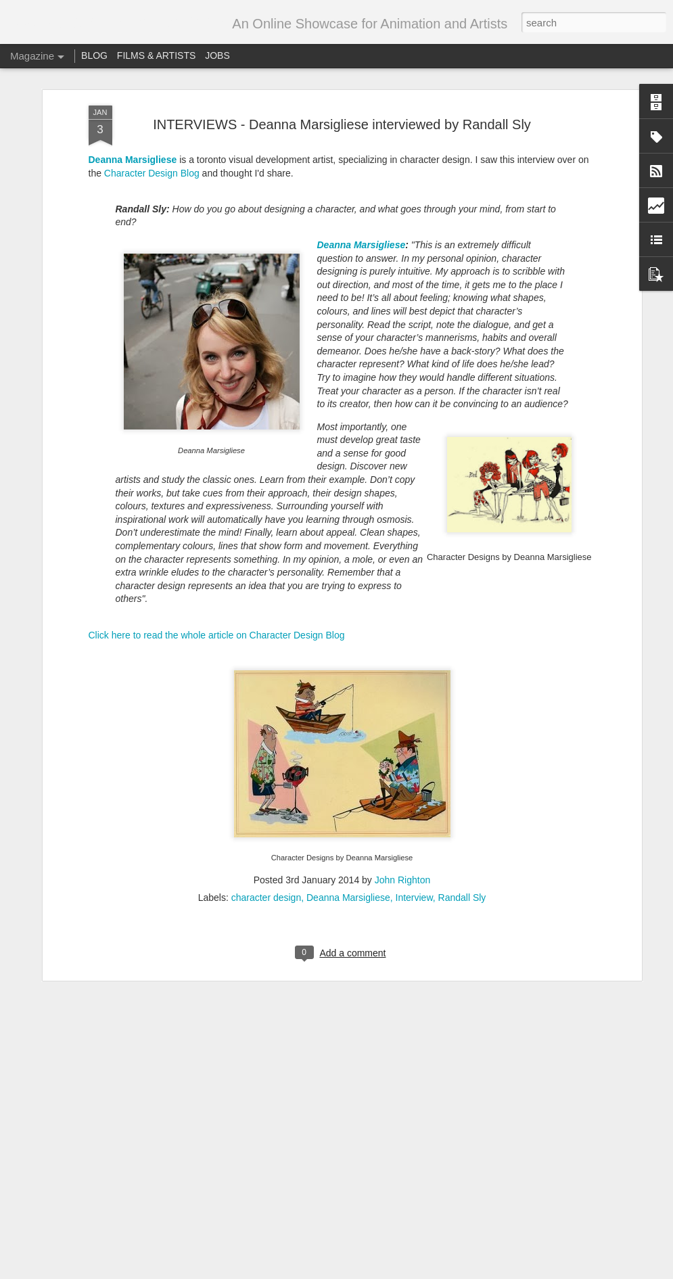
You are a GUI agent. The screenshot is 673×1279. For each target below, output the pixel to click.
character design (266, 821)
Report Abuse (462, 1272)
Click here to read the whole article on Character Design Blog (217, 559)
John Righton (403, 804)
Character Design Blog (152, 97)
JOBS (217, 55)
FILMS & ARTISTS (156, 55)
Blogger (422, 1272)
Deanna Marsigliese (133, 83)
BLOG (94, 55)
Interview (414, 821)
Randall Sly (462, 821)
